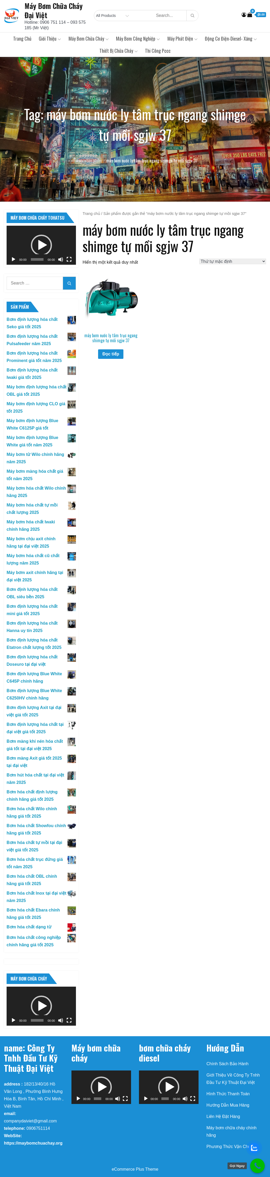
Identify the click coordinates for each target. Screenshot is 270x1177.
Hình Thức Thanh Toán (228, 1094)
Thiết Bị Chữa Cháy (118, 50)
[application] (41, 245)
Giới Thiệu (50, 38)
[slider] (37, 259)
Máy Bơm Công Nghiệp (138, 38)
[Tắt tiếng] (60, 259)
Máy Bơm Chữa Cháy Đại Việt (54, 10)
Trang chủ (22, 38)
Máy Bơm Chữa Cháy (89, 38)
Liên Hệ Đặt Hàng (223, 1116)
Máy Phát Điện (182, 38)
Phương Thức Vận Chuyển (231, 1146)
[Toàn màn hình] (69, 259)
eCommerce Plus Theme (135, 1169)
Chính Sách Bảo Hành (227, 1064)
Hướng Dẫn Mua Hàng (227, 1105)
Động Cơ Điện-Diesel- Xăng (231, 38)
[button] (41, 245)
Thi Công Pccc (158, 50)
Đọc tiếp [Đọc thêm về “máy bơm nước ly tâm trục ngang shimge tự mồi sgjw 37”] (110, 354)
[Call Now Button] (257, 1166)
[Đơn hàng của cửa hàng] (232, 261)
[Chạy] (13, 259)
